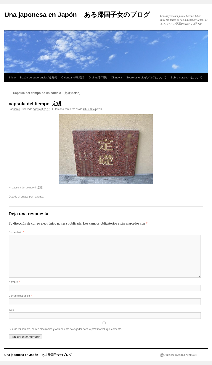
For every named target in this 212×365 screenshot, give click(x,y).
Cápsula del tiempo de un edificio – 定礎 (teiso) (44, 93)
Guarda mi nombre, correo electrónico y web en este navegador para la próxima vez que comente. (65, 329)
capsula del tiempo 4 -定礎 (27, 187)
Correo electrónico (20, 295)
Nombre (14, 282)
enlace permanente (32, 196)
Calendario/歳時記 (72, 77)
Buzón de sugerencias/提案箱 (38, 77)
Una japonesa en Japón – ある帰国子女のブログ (77, 14)
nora (16, 109)
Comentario (16, 232)
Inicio (12, 77)
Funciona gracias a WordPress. (180, 354)
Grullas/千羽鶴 (97, 77)
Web (11, 309)
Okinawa (116, 77)
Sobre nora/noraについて (186, 77)
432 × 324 (89, 109)
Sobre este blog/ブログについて (146, 77)
